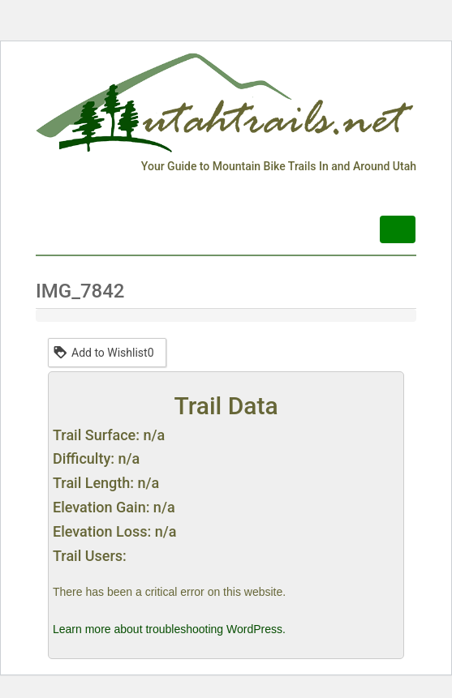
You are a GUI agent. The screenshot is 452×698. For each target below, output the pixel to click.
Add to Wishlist (103, 352)
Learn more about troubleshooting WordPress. (169, 629)
